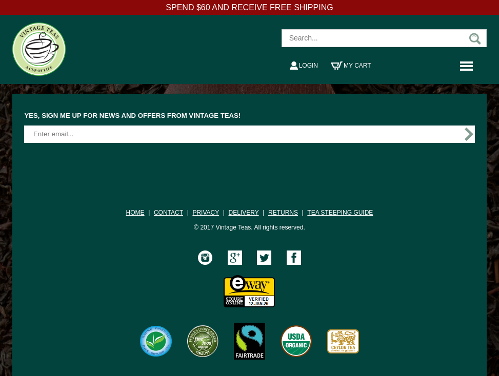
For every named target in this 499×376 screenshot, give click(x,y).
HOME (135, 212)
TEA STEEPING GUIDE (340, 212)
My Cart (351, 65)
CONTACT (168, 212)
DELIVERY (244, 212)
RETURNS (283, 212)
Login (304, 65)
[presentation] (102, 164)
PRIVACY (205, 212)
